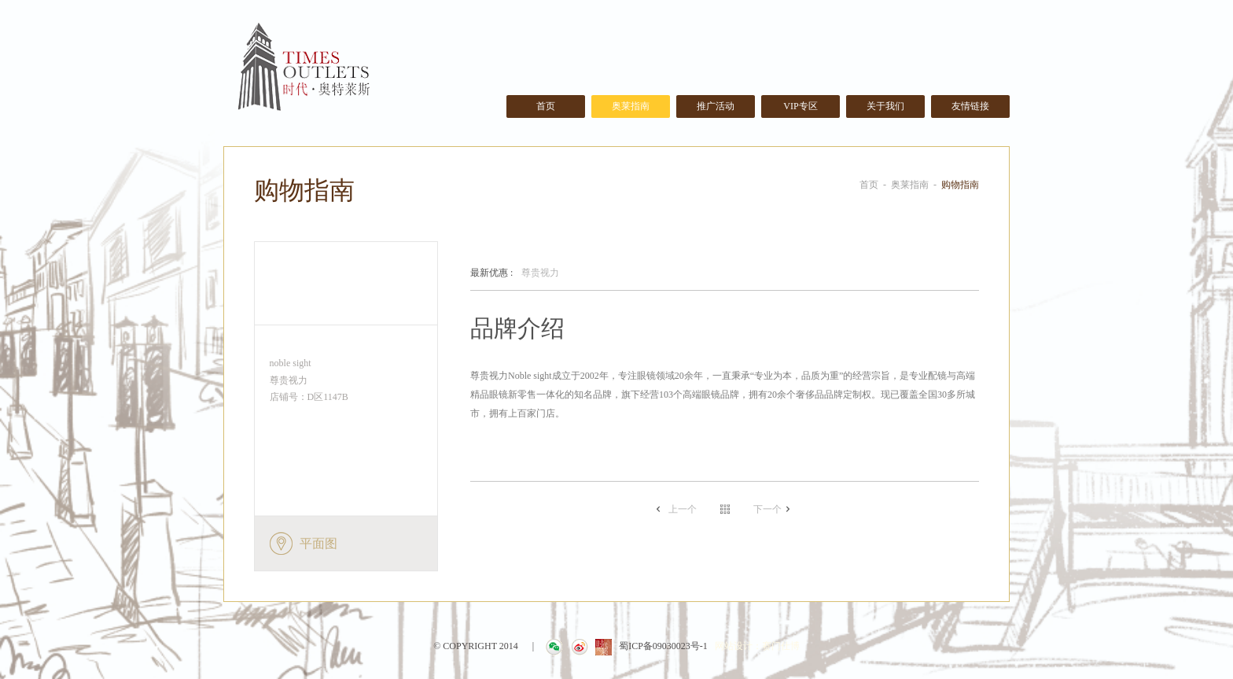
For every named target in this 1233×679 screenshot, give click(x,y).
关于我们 (885, 106)
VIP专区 (800, 106)
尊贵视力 (514, 273)
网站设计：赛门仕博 (757, 645)
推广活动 (715, 106)
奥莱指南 (631, 106)
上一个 (682, 509)
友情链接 (970, 106)
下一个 (767, 509)
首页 (545, 106)
